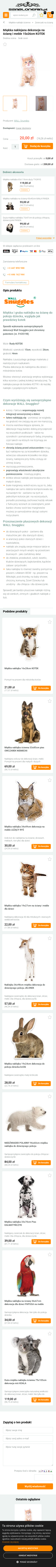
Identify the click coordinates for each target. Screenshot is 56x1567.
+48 (15, 268)
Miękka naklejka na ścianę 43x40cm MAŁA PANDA (26, 198)
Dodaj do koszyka (40, 146)
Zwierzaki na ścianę (44, 22)
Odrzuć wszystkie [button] (28, 1555)
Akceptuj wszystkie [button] (28, 1548)
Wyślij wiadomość (35, 1486)
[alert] (28, 1544)
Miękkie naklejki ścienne (19, 22)
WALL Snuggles (21, 120)
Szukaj (33, 15)
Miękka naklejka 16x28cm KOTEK (21, 668)
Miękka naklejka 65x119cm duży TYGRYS (22, 179)
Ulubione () (45, 13)
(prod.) (52, 13)
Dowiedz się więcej (10, 1542)
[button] (28, 1562)
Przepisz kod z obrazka (25, 1471)
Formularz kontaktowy (16, 282)
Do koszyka (43, 688)
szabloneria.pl (28, 6)
